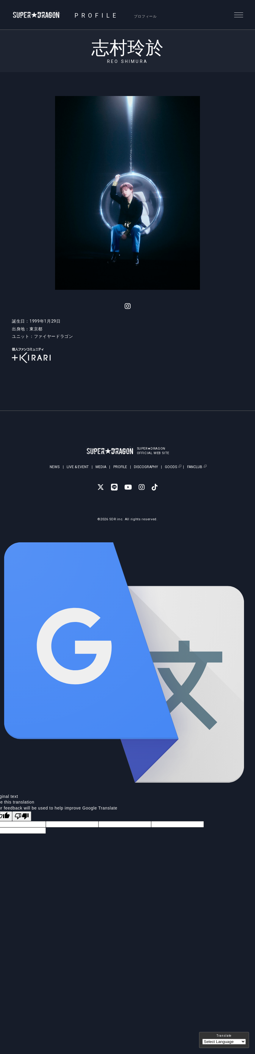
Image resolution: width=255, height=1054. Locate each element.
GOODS (171, 467)
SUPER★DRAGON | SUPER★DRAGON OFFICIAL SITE (38, 14)
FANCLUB (194, 467)
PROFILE (120, 467)
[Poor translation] (21, 816)
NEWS (55, 467)
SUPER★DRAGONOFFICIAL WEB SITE (154, 451)
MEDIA (101, 467)
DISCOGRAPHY (146, 467)
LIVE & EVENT (78, 467)
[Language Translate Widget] (224, 1041)
